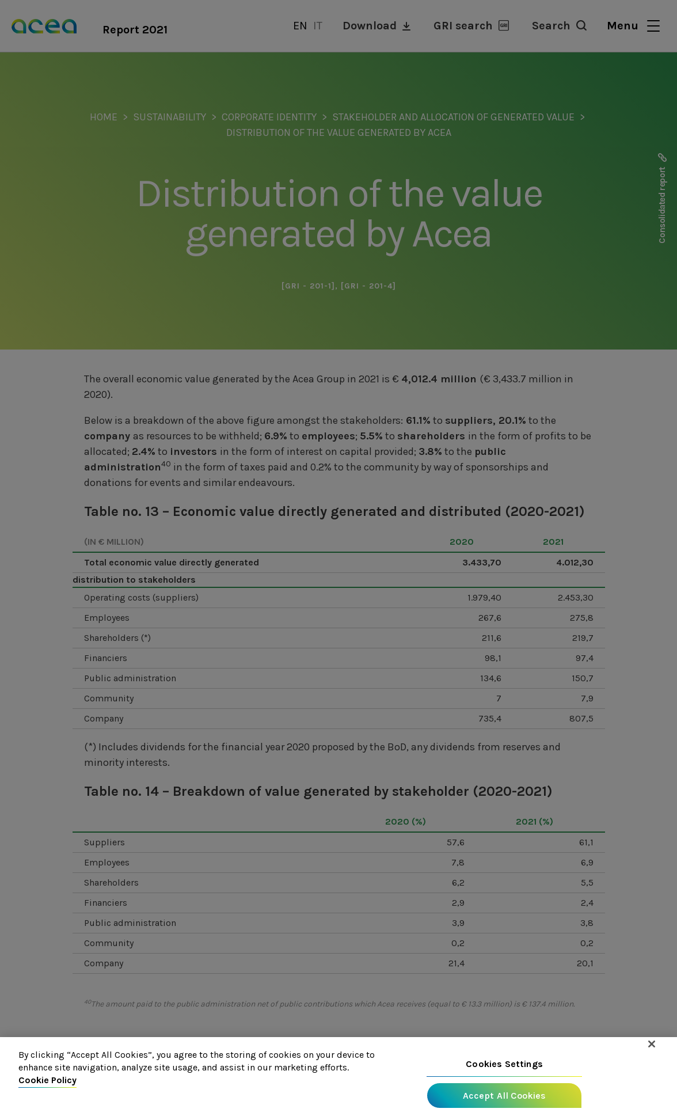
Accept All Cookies (504, 1097)
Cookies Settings (504, 1065)
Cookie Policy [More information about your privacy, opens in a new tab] (47, 1081)
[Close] (651, 1045)
